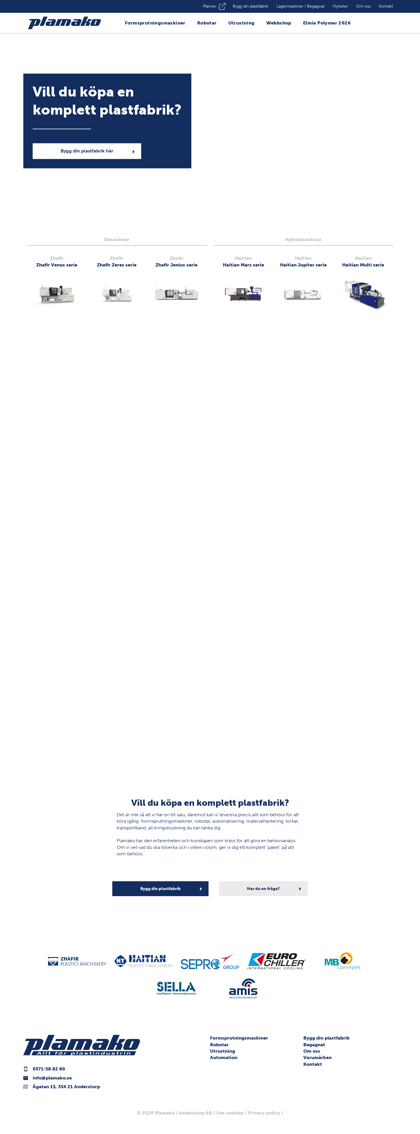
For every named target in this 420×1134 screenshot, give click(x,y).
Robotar (207, 23)
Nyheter (340, 6)
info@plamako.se (52, 1078)
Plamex (209, 6)
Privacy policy (264, 1113)
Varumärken (317, 1057)
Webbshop (278, 23)
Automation (223, 1057)
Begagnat (314, 1044)
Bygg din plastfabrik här (87, 151)
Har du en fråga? (263, 888)
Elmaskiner (117, 239)
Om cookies (230, 1113)
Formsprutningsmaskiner (155, 23)
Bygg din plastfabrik (250, 6)
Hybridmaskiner (303, 239)
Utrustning (241, 23)
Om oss (363, 6)
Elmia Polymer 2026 (327, 23)
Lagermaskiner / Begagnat (300, 6)
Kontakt (386, 6)
